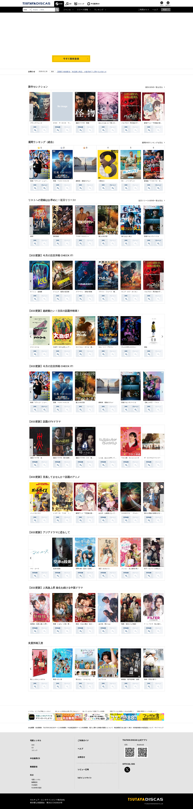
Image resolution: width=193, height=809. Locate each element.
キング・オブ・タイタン (129, 292)
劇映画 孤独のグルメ (83, 181)
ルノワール (102, 679)
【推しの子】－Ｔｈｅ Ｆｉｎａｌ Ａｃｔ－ (159, 402)
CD (70, 4)
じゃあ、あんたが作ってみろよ (109, 458)
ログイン (168, 5)
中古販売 (34, 785)
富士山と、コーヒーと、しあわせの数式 (89, 679)
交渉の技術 (56, 568)
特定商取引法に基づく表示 (123, 727)
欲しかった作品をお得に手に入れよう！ (67, 711)
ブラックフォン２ (36, 123)
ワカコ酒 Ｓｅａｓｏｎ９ (130, 458)
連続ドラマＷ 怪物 (82, 123)
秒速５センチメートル (151, 236)
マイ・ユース (34, 568)
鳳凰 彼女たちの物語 (128, 624)
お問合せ (81, 757)
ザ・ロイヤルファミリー (152, 458)
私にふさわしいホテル (37, 679)
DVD (61, 4)
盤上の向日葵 (103, 236)
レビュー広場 (83, 769)
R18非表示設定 (36, 788)
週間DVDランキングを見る (152, 143)
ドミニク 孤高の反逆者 (61, 292)
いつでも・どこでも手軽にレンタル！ (39, 711)
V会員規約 (38, 727)
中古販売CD (95, 4)
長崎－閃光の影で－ (150, 679)
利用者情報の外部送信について (143, 727)
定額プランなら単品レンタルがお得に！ (122, 711)
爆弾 (31, 236)
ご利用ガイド (143, 10)
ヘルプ (155, 10)
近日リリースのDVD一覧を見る (150, 201)
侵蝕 (145, 347)
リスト (162, 5)
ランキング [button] (98, 10)
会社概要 (31, 727)
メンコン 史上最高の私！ (130, 568)
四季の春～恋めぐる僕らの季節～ (87, 568)
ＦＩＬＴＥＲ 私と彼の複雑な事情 (156, 624)
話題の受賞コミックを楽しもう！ (147, 711)
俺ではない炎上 (126, 236)
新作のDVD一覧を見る (154, 87)
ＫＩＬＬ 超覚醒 (36, 292)
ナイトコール (34, 347)
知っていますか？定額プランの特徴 (93, 711)
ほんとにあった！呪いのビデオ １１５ (112, 123)
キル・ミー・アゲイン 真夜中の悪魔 (111, 347)
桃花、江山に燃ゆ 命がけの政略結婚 (88, 624)
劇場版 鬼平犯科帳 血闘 (130, 679)
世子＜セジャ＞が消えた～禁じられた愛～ (158, 568)
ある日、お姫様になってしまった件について (113, 513)
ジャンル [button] (67, 10)
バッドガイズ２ (35, 513)
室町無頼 (56, 236)
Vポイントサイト (85, 777)
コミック (81, 4)
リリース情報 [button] (82, 10)
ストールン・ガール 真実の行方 (87, 347)
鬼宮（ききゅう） (104, 568)
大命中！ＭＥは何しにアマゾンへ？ (65, 347)
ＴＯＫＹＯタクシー (82, 236)
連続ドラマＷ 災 (36, 458)
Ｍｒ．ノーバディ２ (128, 181)
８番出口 (102, 181)
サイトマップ (159, 727)
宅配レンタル (36, 779)
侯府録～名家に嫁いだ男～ (39, 624)
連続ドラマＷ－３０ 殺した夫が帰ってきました (92, 458)
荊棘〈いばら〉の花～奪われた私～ (65, 624)
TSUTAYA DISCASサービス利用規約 (54, 727)
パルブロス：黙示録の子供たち (131, 123)
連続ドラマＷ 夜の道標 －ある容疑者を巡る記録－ (70, 458)
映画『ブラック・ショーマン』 (40, 181)
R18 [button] (164, 10)
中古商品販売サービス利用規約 (77, 727)
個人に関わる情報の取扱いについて (101, 727)
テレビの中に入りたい (128, 347)
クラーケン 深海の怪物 (84, 292)
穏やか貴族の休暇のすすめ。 (153, 513)
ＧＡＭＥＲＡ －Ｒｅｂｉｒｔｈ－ (133, 513)
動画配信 (33, 766)
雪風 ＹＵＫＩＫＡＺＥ (61, 181)
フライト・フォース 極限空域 (109, 292)
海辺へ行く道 (57, 679)
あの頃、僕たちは (104, 624)
